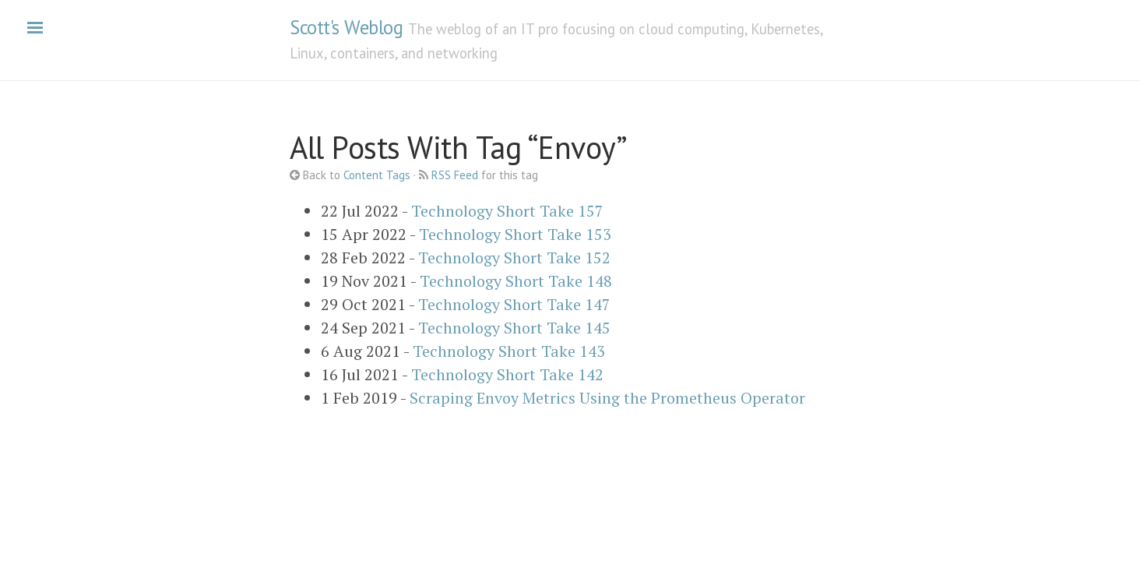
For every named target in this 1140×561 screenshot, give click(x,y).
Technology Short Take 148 (516, 280)
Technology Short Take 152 (514, 257)
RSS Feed (454, 175)
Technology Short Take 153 (515, 234)
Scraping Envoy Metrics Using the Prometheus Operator (607, 397)
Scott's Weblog (346, 27)
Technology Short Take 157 (507, 210)
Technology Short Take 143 (509, 351)
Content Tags (376, 175)
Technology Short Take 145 (514, 327)
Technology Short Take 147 (514, 304)
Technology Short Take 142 (507, 374)
